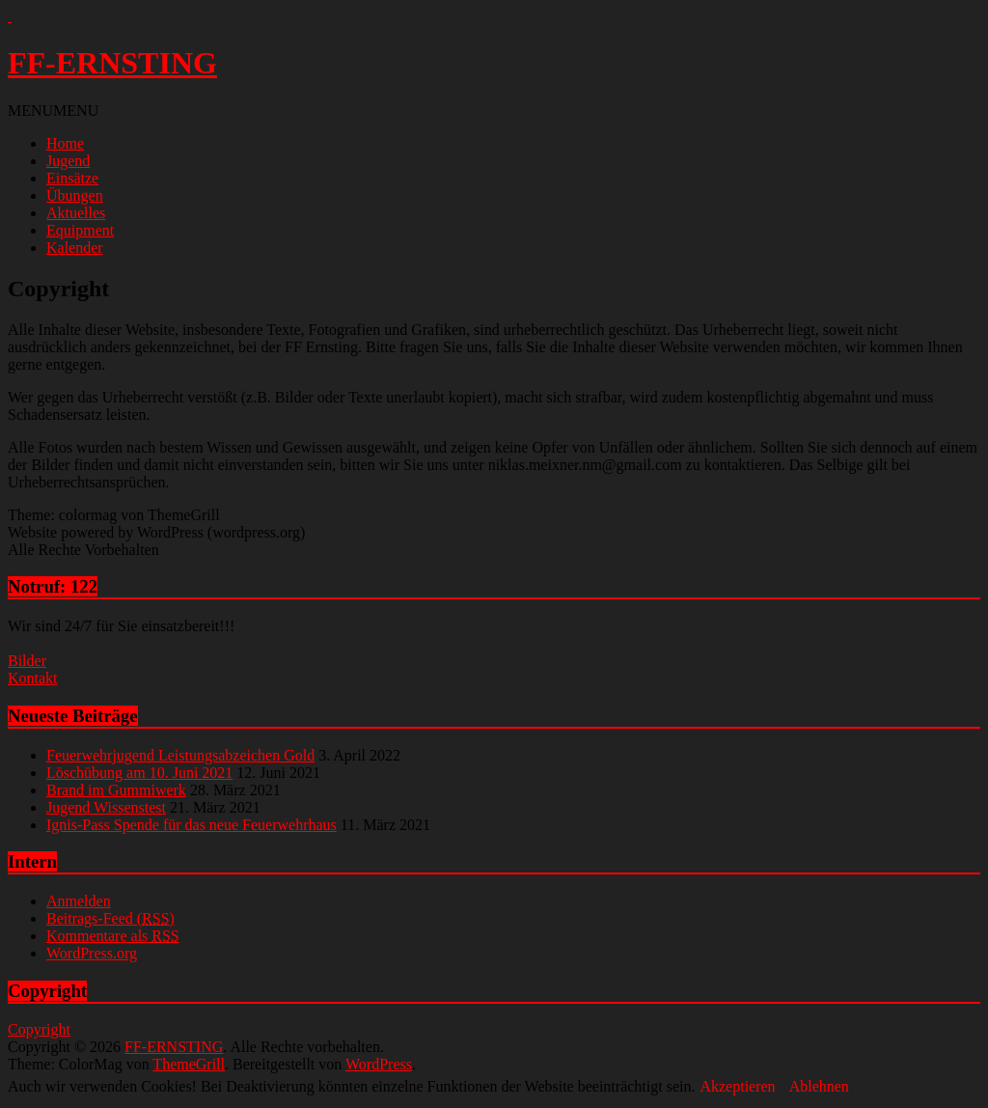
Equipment (80, 230)
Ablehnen (819, 1086)
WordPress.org (91, 953)
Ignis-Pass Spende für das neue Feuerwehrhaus (191, 825)
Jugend (68, 160)
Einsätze (72, 178)
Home (65, 143)
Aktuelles (75, 213)
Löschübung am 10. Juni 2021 (139, 772)
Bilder (27, 660)
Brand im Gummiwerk (116, 790)
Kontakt (33, 678)
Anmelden (78, 901)
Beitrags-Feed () (110, 918)
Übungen (74, 195)
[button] (53, 110)
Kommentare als (112, 936)
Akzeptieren (737, 1086)
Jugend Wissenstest (106, 807)
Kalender (74, 247)
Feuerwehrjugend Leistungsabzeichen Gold (180, 755)
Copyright (39, 1029)
